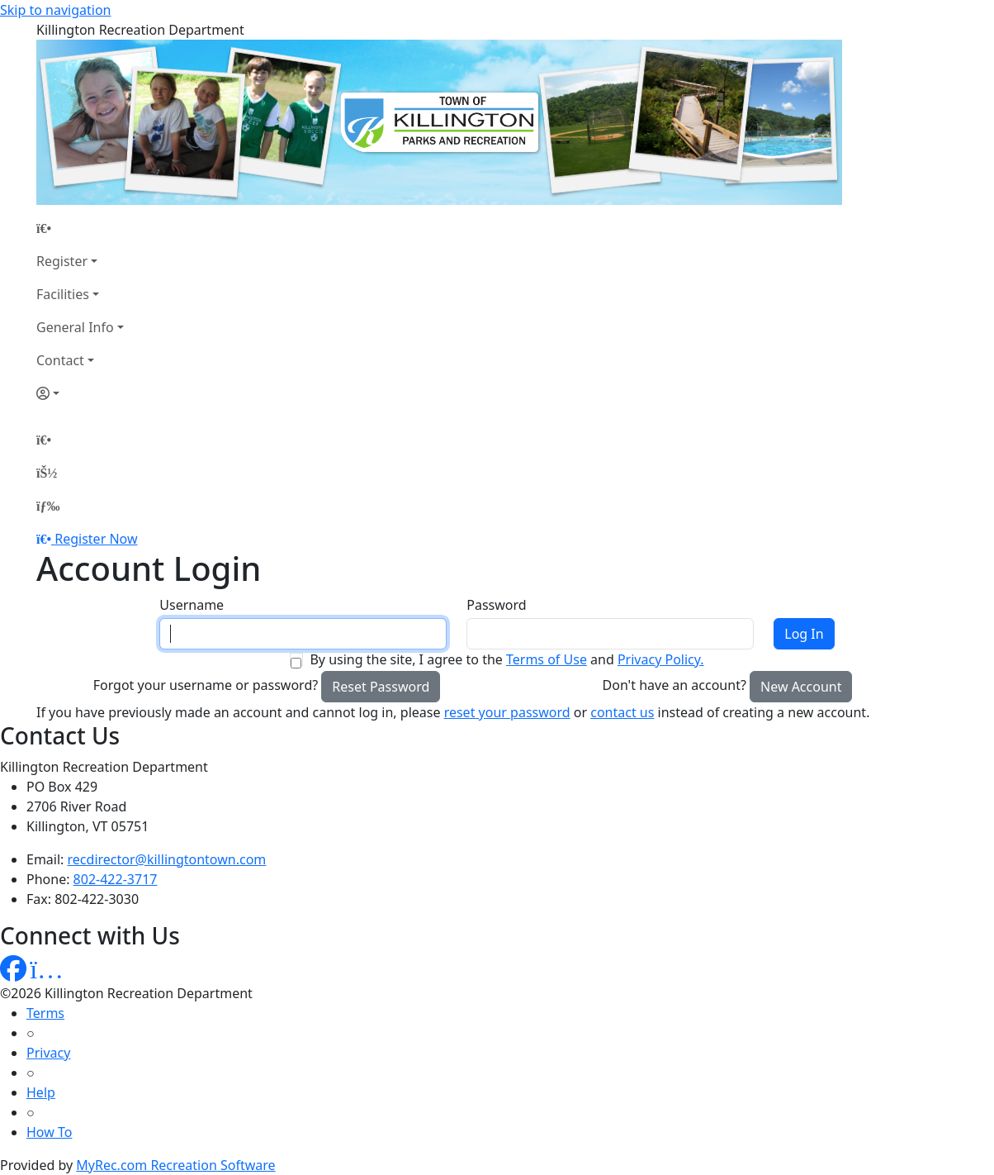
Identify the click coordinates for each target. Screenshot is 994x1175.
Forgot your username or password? (206, 685)
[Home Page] (80, 228)
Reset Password (380, 687)
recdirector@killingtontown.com (167, 859)
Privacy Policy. (661, 659)
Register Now (95, 539)
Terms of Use (546, 659)
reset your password (507, 712)
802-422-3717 (115, 879)
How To (49, 1132)
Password (496, 605)
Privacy (48, 1053)
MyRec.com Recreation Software (175, 1165)
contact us (622, 712)
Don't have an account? (674, 685)
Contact (60, 360)
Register (62, 261)
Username (191, 605)
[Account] (80, 393)
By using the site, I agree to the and (506, 659)
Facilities (62, 294)
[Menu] (47, 505)
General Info (75, 327)
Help (40, 1092)
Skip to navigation (55, 10)
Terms (45, 1013)
